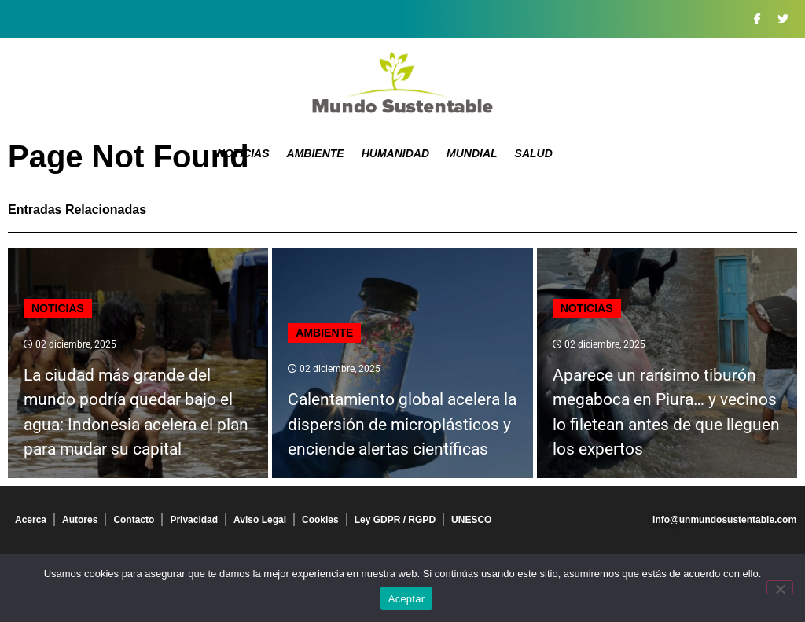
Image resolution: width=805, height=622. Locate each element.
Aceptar (406, 599)
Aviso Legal (259, 519)
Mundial (472, 153)
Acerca (30, 519)
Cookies (320, 519)
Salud (534, 153)
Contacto (133, 519)
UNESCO (471, 519)
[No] (779, 587)
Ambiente (315, 153)
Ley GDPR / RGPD (395, 519)
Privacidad (194, 519)
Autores (79, 519)
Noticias (243, 153)
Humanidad (395, 153)
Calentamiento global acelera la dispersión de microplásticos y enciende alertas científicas (402, 424)
